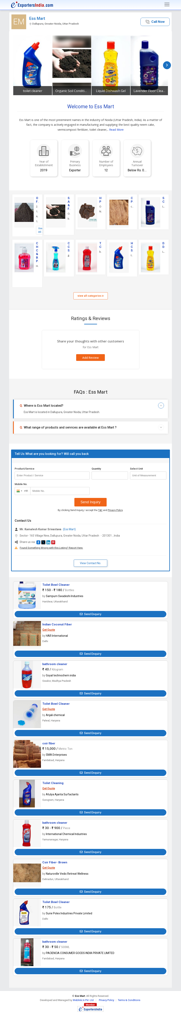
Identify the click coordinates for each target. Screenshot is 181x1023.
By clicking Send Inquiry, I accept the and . (90, 510)
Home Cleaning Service (132, 247)
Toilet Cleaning (52, 783)
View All (41, 230)
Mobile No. (21, 484)
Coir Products (132, 199)
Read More (116, 129)
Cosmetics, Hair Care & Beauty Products (37, 252)
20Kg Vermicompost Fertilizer (37, 206)
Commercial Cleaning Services (69, 247)
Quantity (96, 468)
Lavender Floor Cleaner (150, 91)
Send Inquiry (90, 502)
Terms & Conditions (129, 1000)
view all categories (91, 295)
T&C (100, 510)
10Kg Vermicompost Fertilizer (37, 221)
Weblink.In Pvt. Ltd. (83, 1000)
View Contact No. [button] (90, 563)
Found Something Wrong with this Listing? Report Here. (51, 547)
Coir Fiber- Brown (54, 862)
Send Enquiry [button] (90, 614)
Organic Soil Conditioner (71, 91)
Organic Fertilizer (37, 199)
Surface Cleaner (163, 199)
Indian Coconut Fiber (57, 624)
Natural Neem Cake (100, 211)
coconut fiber (132, 206)
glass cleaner (69, 255)
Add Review (90, 358)
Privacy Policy (115, 510)
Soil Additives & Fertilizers (69, 203)
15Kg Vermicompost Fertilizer (37, 211)
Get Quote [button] (48, 629)
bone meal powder (69, 218)
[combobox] (21, 491)
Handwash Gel (37, 266)
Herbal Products (100, 199)
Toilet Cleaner (100, 245)
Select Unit (136, 468)
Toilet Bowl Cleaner (56, 585)
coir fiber (48, 743)
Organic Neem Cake (100, 206)
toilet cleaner (32, 91)
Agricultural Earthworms (37, 216)
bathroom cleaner (100, 251)
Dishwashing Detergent (163, 245)
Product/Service (24, 468)
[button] (155, 22)
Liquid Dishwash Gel (111, 91)
